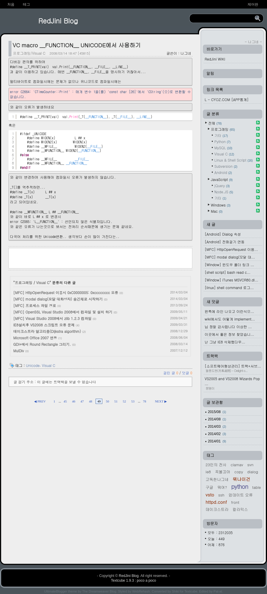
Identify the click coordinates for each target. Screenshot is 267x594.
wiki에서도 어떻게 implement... (230, 318)
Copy (238, 471)
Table (256, 487)
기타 (221, 135)
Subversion (225, 166)
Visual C (42, 282)
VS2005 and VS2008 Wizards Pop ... (233, 383)
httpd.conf (216, 502)
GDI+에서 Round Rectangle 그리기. (42, 344)
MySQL (223, 147)
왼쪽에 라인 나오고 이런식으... (229, 311)
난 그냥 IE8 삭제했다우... (225, 341)
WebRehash (141, 591)
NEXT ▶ (161, 401)
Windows (221, 204)
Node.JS (223, 191)
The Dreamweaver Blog (99, 591)
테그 (26, 4)
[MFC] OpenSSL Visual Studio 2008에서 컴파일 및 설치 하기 (62, 311)
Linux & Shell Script (233, 159)
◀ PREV (40, 401)
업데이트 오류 (240, 495)
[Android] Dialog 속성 (223, 233)
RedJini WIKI (215, 58)
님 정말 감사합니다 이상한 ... (228, 326)
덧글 (187, 372)
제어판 (253, 4)
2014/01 (217, 441)
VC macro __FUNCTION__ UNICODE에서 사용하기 (77, 45)
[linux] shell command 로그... (229, 287)
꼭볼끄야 (222, 471)
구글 (209, 487)
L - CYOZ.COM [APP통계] (226, 99)
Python (222, 141)
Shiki (175, 591)
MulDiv (18, 350)
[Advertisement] (100, 257)
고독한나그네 (217, 479)
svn (250, 464)
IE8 (208, 471)
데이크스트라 (217, 509)
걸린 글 (171, 372)
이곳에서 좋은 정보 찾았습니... (229, 334)
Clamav (237, 464)
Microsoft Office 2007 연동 (35, 337)
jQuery (222, 185)
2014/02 (217, 434)
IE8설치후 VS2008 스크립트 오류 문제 (44, 324)
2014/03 (217, 426)
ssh (221, 495)
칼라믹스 (240, 509)
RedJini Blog (58, 20)
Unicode (33, 365)
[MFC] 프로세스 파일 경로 (34, 305)
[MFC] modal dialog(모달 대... (230, 256)
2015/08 (217, 412)
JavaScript (222, 179)
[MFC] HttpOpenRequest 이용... (231, 249)
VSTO (210, 494)
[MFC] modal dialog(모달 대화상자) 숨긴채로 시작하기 (58, 298)
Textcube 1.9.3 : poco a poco (133, 580)
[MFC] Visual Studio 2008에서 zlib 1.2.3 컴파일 (52, 318)
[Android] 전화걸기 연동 (224, 241)
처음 (10, 4)
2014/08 (217, 419)
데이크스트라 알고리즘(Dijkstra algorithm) (47, 331)
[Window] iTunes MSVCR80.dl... (231, 279)
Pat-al (217, 591)
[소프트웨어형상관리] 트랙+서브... (233, 368)
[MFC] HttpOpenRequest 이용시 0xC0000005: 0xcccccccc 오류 (65, 292)
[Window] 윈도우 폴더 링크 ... (229, 264)
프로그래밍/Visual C (29, 53)
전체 (215, 122)
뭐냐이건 (241, 479)
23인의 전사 (216, 464)
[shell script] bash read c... (227, 272)
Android (223, 172)
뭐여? (222, 487)
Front (235, 502)
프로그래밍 (23, 282)
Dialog (252, 471)
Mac (217, 211)
